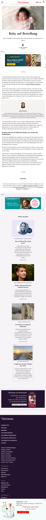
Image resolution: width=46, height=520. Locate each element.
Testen (38, 2)
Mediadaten (4, 487)
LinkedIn (25, 189)
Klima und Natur (6, 454)
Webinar (4, 430)
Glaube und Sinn (6, 450)
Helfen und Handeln (7, 452)
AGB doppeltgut (5, 474)
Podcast (4, 428)
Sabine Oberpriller (23, 47)
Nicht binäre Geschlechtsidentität (23, 282)
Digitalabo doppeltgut (8, 438)
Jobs (2, 491)
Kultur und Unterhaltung (8, 458)
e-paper (3, 443)
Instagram (40, 187)
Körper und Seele (6, 456)
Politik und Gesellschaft (8, 460)
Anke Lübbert (21, 299)
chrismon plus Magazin (9, 440)
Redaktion (4, 497)
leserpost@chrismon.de (19, 187)
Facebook (18, 189)
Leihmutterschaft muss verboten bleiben (19, 4)
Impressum (4, 468)
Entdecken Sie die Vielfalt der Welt (23, 365)
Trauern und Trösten (7, 462)
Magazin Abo (5, 483)
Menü (2, 2)
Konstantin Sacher (23, 259)
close (44, 499)
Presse (3, 489)
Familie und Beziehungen (8, 447)
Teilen (22, 71)
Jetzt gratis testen (23, 512)
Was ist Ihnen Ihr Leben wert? (23, 242)
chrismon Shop (5, 485)
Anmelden (43, 2)
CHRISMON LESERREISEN (23, 361)
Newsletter (5, 425)
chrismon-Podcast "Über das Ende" (23, 238)
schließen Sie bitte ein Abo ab (30, 185)
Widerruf (3, 476)
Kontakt (3, 472)
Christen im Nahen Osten (24, 322)
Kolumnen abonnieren (8, 435)
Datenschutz (4, 470)
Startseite (12, 4)
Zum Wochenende (7, 433)
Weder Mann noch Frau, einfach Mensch (23, 286)
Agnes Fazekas (21, 341)
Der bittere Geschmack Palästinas (23, 326)
